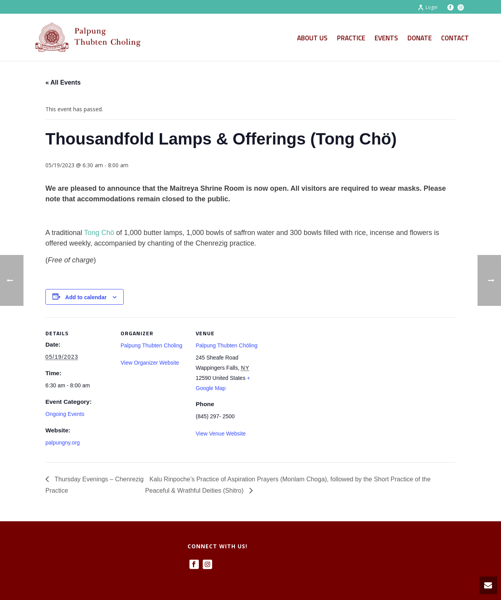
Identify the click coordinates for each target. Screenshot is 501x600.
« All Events (63, 82)
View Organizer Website (150, 363)
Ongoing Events (65, 414)
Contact (455, 38)
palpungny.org (62, 442)
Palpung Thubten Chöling (227, 345)
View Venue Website (221, 433)
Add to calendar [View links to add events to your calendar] (86, 297)
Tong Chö (99, 233)
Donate (419, 38)
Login (428, 7)
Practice (351, 38)
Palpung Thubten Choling (151, 345)
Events (386, 38)
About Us (312, 38)
